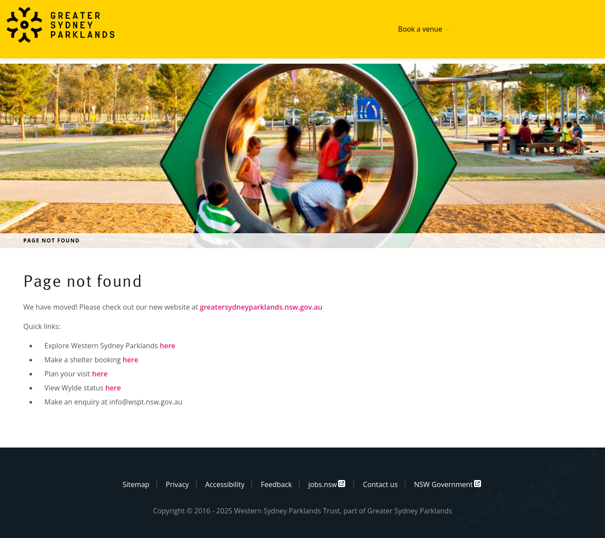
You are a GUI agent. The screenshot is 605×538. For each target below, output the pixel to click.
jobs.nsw (322, 484)
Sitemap (136, 484)
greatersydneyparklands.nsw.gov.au (261, 307)
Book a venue (420, 29)
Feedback (276, 484)
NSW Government (443, 484)
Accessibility (224, 484)
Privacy (177, 484)
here (167, 345)
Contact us (380, 484)
